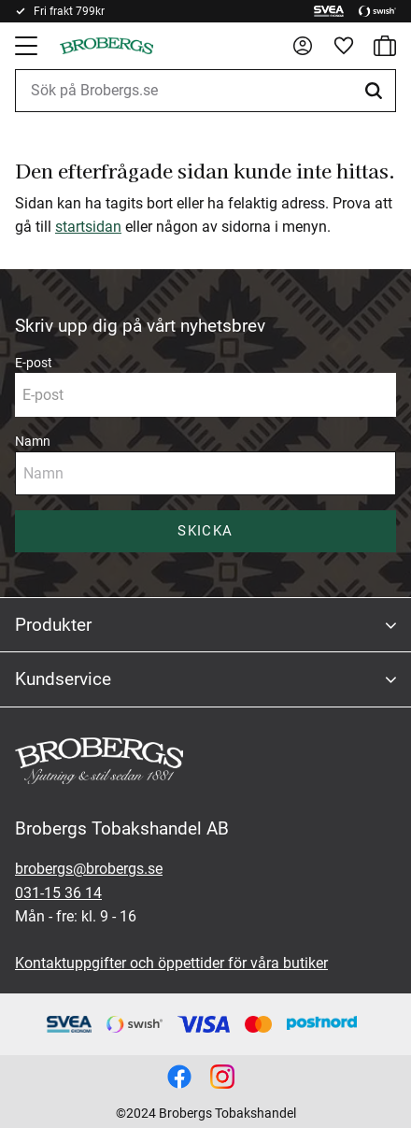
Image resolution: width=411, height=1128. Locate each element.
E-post (33, 362)
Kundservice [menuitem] (63, 679)
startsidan (88, 227)
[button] (28, 45)
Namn (32, 441)
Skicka (205, 530)
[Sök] (376, 90)
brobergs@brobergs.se (89, 869)
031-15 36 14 (58, 893)
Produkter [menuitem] (53, 624)
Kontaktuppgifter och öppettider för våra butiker (171, 963)
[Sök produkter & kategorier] (205, 90)
